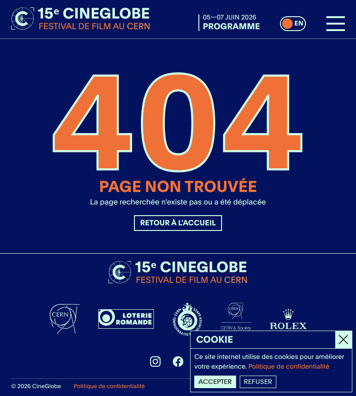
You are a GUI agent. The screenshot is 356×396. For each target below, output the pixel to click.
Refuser (258, 381)
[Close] (344, 339)
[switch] (293, 23)
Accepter (215, 381)
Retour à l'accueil (178, 222)
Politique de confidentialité (109, 386)
